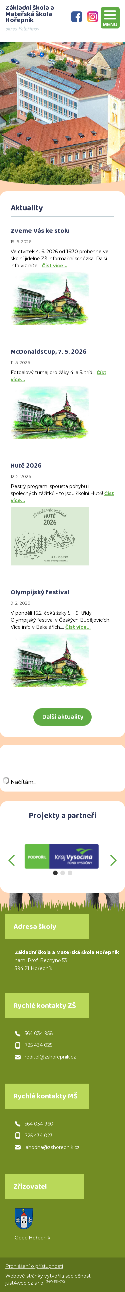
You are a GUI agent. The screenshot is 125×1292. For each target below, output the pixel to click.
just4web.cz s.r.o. (24, 1283)
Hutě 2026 (26, 467)
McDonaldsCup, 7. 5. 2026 (49, 353)
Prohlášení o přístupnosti (34, 1266)
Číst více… (54, 266)
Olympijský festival (40, 593)
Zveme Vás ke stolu (40, 232)
